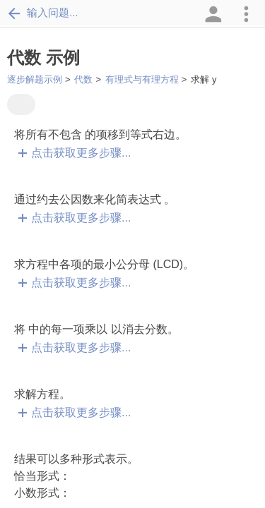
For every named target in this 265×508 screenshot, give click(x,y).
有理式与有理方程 (142, 79)
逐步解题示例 (34, 79)
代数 (83, 79)
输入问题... (42, 12)
